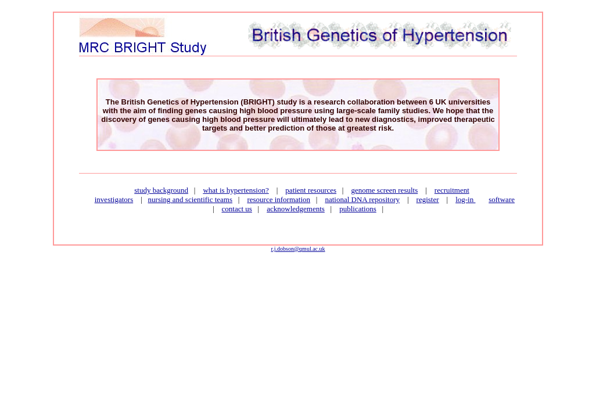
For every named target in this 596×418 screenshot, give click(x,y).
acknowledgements (296, 208)
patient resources (310, 190)
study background (161, 190)
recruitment (452, 190)
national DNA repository (362, 199)
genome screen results (384, 190)
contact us (237, 208)
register (428, 199)
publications (357, 208)
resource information (278, 199)
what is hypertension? (235, 190)
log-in (465, 199)
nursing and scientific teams (190, 199)
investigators (114, 199)
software (502, 199)
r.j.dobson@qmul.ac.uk (298, 249)
